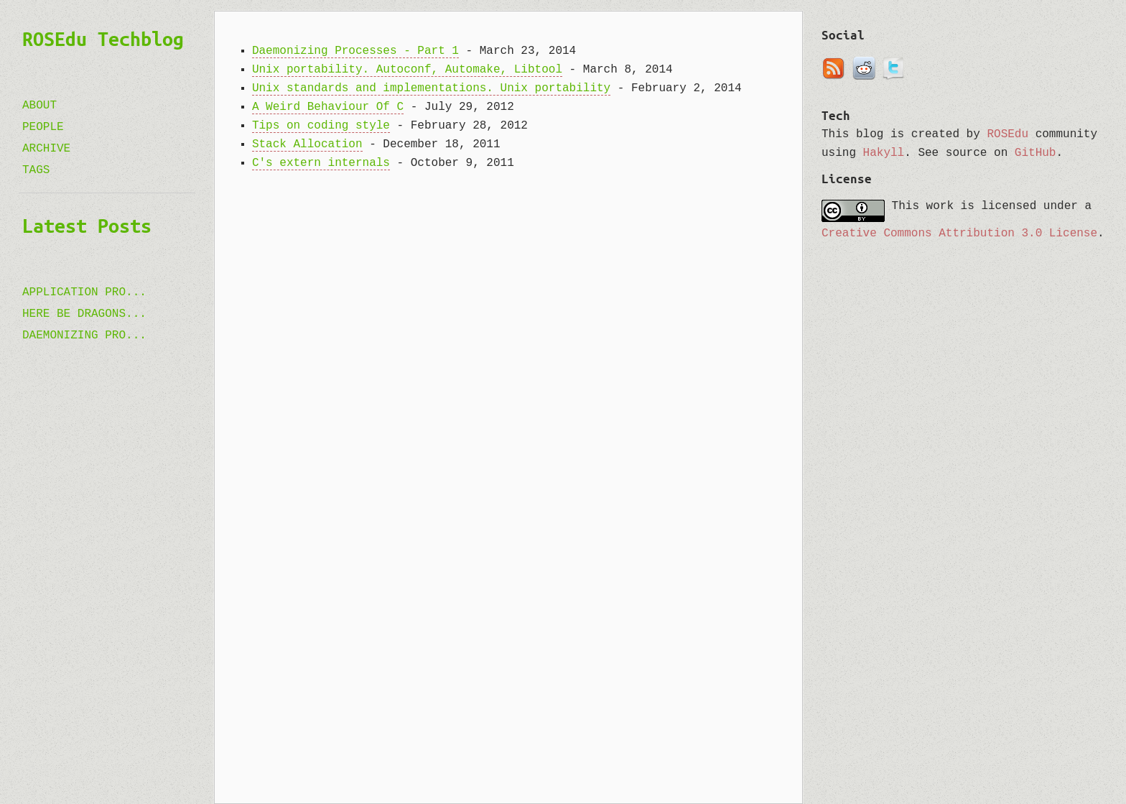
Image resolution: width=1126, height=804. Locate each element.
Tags (36, 170)
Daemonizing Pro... (84, 335)
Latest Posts (87, 225)
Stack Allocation (307, 144)
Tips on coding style (321, 126)
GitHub (1035, 153)
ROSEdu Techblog (103, 39)
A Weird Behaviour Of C (328, 107)
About (39, 106)
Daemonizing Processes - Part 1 (355, 51)
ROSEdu (1007, 134)
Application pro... (84, 292)
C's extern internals (321, 163)
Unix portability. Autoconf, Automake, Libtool (407, 70)
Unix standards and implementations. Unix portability (431, 88)
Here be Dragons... (84, 314)
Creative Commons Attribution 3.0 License (959, 233)
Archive (46, 149)
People (43, 127)
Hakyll (884, 153)
